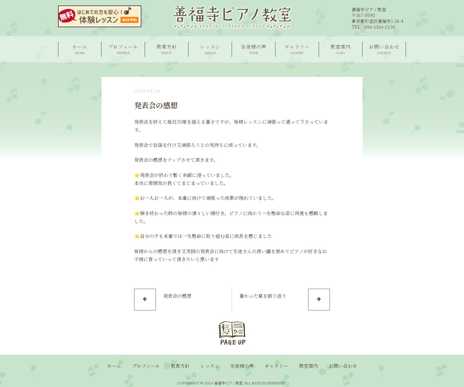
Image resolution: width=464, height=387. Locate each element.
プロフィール (123, 49)
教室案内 (340, 49)
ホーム (80, 49)
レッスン (210, 49)
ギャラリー (297, 49)
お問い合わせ (384, 49)
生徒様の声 (253, 49)
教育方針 (166, 49)
